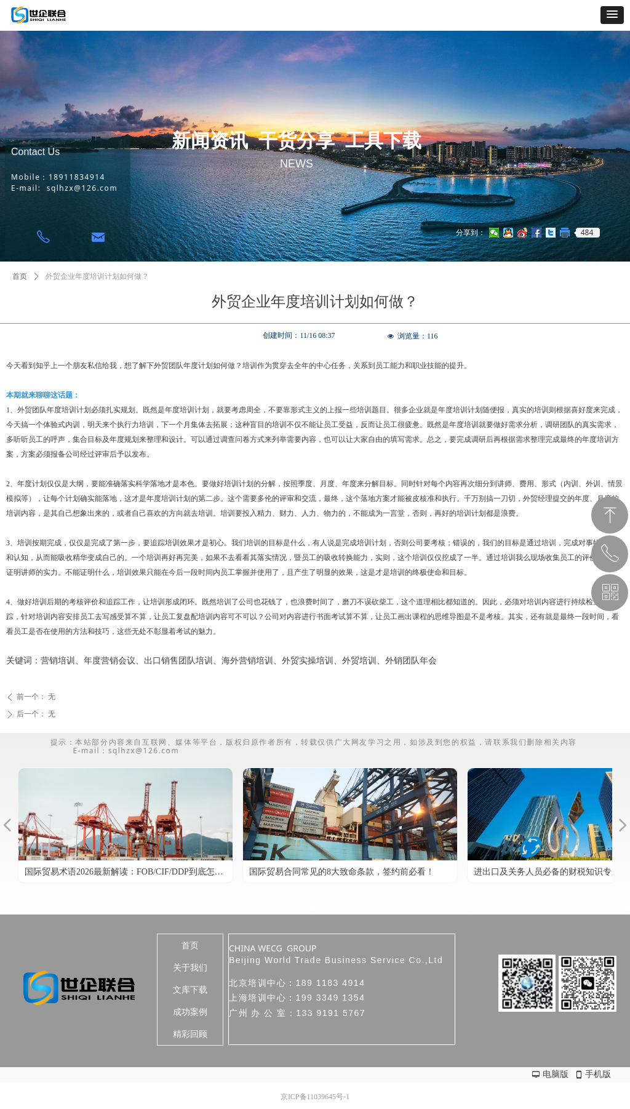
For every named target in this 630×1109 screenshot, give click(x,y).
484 (587, 233)
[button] (612, 15)
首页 (19, 276)
